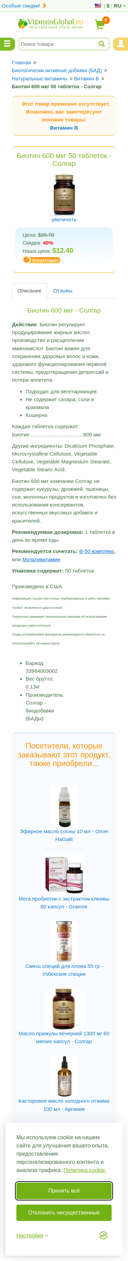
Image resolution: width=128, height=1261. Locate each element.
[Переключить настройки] (32, 1235)
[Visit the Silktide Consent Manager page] (103, 1235)
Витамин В (64, 128)
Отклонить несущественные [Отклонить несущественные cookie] (64, 1213)
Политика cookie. (84, 1170)
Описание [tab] (29, 290)
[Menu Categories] (7, 44)
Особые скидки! (24, 6)
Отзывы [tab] (62, 290)
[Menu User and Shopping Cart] (120, 44)
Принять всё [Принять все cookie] (64, 1191)
